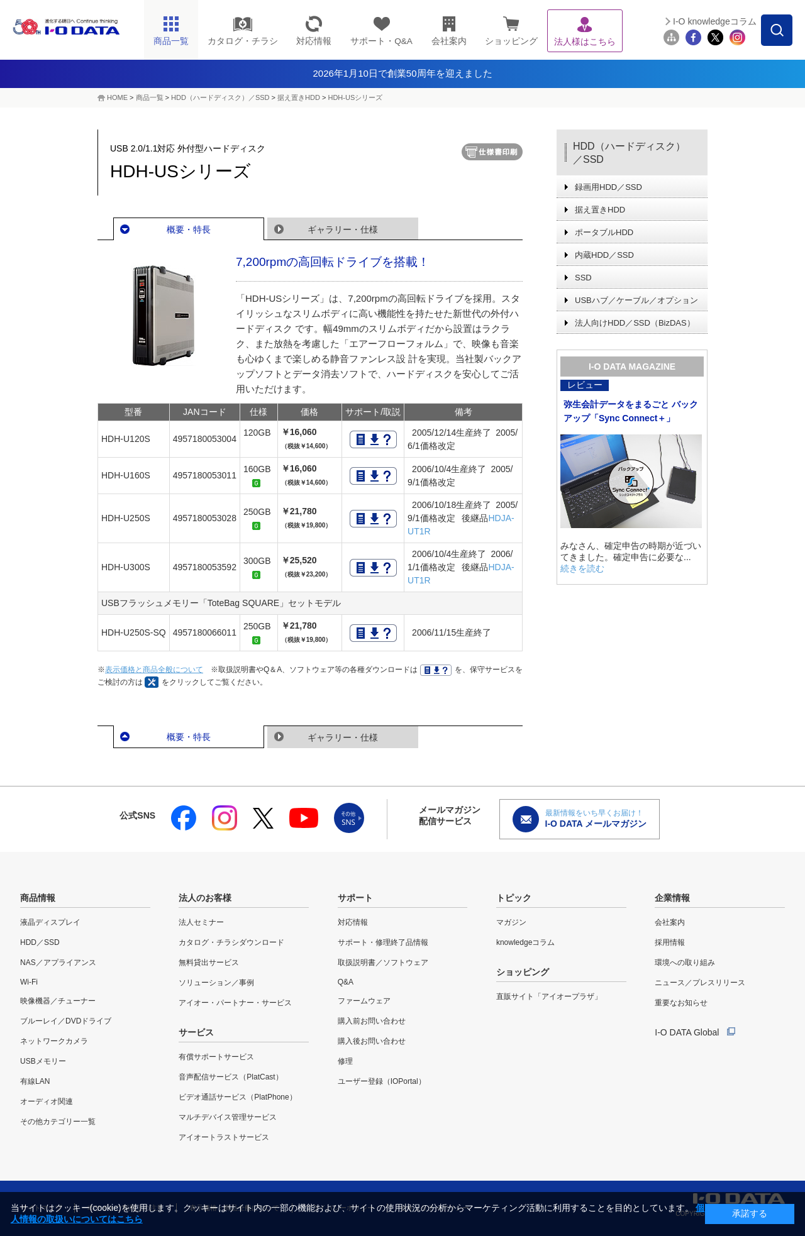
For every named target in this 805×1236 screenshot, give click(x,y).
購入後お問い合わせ (372, 1041)
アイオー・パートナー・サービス (235, 1002)
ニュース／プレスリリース (700, 982)
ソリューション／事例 (216, 982)
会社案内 (670, 922)
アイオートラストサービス (224, 1137)
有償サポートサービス (216, 1056)
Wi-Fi (29, 982)
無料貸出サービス (209, 962)
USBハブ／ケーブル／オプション (636, 300)
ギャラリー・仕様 (343, 229)
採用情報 (670, 942)
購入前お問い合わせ (372, 1021)
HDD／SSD (40, 942)
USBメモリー (43, 1061)
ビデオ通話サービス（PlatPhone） (237, 1097)
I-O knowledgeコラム (715, 21)
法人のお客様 (205, 898)
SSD (583, 277)
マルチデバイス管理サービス (228, 1117)
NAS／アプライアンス (58, 962)
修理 (345, 1061)
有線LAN (35, 1081)
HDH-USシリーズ (355, 97)
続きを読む (582, 568)
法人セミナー (201, 922)
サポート (355, 898)
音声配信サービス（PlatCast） (230, 1077)
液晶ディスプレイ (50, 922)
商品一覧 (150, 97)
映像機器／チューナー (58, 1000)
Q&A (345, 982)
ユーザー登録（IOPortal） (382, 1081)
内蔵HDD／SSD (604, 255)
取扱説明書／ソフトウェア (383, 962)
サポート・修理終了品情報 (383, 942)
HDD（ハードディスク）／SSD (220, 97)
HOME (117, 97)
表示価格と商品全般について (154, 669)
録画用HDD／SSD (608, 187)
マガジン (511, 922)
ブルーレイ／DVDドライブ (65, 1021)
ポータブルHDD (604, 232)
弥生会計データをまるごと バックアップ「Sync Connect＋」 (631, 411)
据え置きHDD (298, 97)
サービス (196, 1032)
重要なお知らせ (681, 1002)
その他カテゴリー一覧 (58, 1121)
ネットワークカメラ (54, 1041)
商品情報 (37, 898)
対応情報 (353, 922)
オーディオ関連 (46, 1101)
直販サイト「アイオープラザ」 (549, 996)
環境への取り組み (685, 962)
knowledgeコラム (525, 942)
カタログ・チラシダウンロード (231, 942)
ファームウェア (364, 1000)
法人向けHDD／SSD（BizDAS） (635, 323)
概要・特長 (189, 229)
